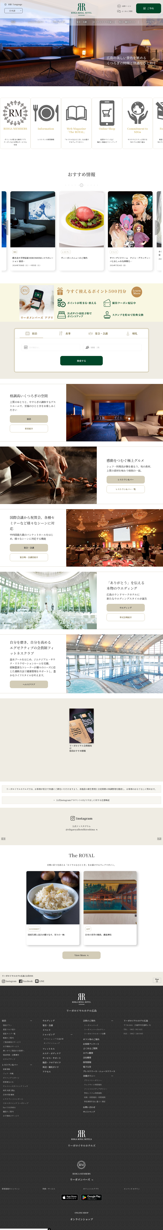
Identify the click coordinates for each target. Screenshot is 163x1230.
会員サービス (124, 6)
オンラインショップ (52, 1043)
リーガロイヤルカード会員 (94, 1033)
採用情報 (87, 1062)
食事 (68, 333)
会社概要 (87, 1057)
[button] (65, 185)
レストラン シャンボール (13, 1099)
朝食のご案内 (8, 1038)
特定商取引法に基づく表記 (94, 1101)
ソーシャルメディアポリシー (95, 1089)
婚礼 (134, 333)
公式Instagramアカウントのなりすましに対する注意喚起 (83, 800)
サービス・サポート (52, 1057)
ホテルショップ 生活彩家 (54, 1039)
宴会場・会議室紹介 (29, 557)
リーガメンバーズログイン (94, 1029)
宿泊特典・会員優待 (11, 1055)
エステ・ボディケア (52, 1053)
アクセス (47, 1071)
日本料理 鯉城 (8, 1094)
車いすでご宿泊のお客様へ (13, 1050)
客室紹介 (29, 428)
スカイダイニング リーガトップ (15, 1103)
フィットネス (49, 1048)
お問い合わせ (89, 1107)
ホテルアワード (9, 1059)
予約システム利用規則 (93, 1093)
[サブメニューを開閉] (31, 1021)
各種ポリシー (89, 1075)
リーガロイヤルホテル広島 (81, 1010)
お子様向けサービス (11, 1046)
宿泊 (34, 333)
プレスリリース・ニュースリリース (99, 1071)
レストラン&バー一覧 (126, 489)
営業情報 (6, 1069)
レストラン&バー (126, 479)
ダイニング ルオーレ (11, 1077)
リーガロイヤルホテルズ (81, 1145)
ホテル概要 (88, 1053)
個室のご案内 (8, 1111)
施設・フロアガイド (52, 1062)
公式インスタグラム (81, 828)
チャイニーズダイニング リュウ (15, 1086)
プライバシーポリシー (93, 1080)
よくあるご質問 (124, 11)
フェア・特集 (8, 1073)
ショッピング (49, 1034)
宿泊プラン (7, 1025)
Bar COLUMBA (9, 1107)
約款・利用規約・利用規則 (94, 1097)
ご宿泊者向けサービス (12, 1042)
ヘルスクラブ (29, 684)
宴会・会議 (101, 333)
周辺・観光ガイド (51, 1067)
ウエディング (126, 607)
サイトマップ (89, 1111)
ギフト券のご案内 (91, 1039)
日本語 (12, 10)
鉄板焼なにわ (8, 1082)
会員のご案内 (89, 1020)
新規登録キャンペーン (11, 1188)
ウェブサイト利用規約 (93, 1084)
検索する (81, 360)
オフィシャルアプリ (91, 1188)
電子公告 (87, 1066)
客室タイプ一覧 (9, 1033)
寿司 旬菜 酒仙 (9, 1090)
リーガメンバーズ (91, 1025)
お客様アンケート (91, 1043)
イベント (47, 1029)
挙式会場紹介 (126, 617)
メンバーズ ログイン (132, 1188)
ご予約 (150, 8)
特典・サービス (49, 1188)
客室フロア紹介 (9, 1029)
